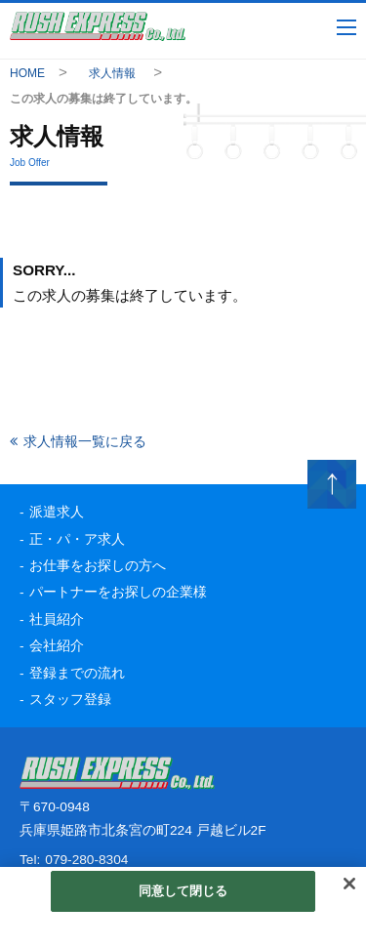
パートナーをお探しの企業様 (118, 592)
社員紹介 (56, 619)
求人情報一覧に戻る (84, 441)
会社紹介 (56, 645)
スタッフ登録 (70, 699)
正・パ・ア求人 (77, 539)
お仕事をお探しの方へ (97, 565)
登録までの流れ (77, 673)
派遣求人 (56, 512)
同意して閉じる (183, 891)
